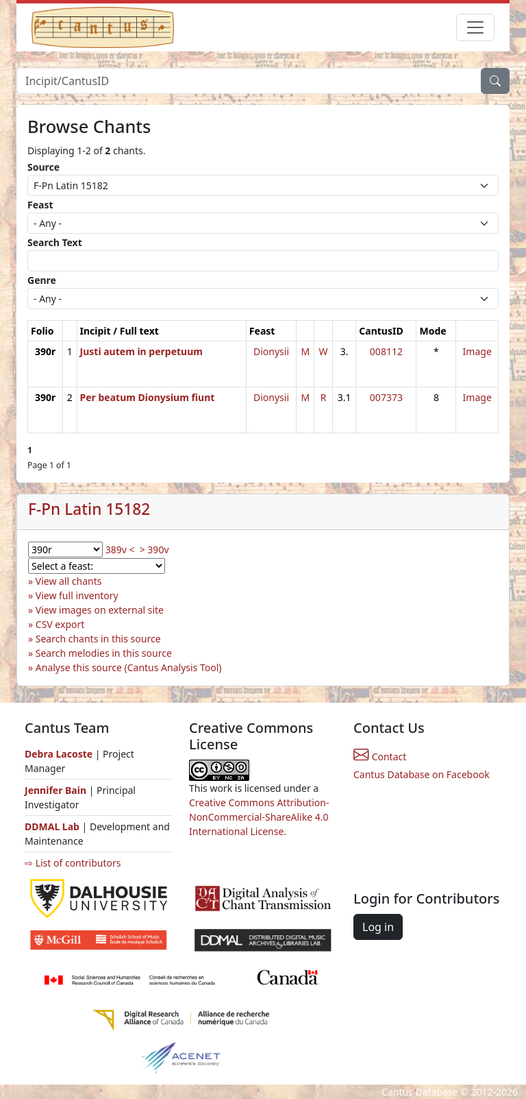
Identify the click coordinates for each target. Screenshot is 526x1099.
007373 (386, 397)
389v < (120, 549)
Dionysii (271, 351)
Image (477, 351)
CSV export (60, 624)
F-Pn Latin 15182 (89, 509)
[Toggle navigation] (475, 27)
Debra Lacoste (58, 753)
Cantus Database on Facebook (421, 774)
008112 (386, 351)
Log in (378, 926)
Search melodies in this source (104, 653)
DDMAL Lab (52, 826)
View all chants (69, 581)
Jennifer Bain (57, 790)
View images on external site (100, 609)
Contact (379, 756)
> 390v (154, 549)
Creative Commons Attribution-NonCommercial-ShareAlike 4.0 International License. (259, 817)
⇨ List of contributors (73, 862)
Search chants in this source (98, 638)
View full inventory (77, 595)
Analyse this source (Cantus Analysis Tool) (129, 667)
